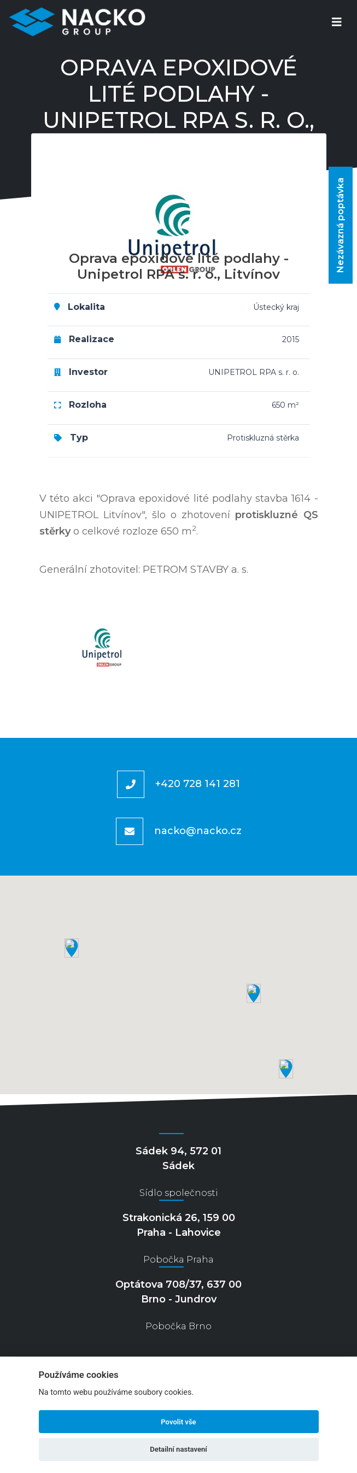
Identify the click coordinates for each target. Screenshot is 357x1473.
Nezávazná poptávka (340, 225)
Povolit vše (178, 1422)
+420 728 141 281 (197, 783)
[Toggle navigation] (337, 22)
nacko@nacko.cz (198, 830)
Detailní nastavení (178, 1449)
